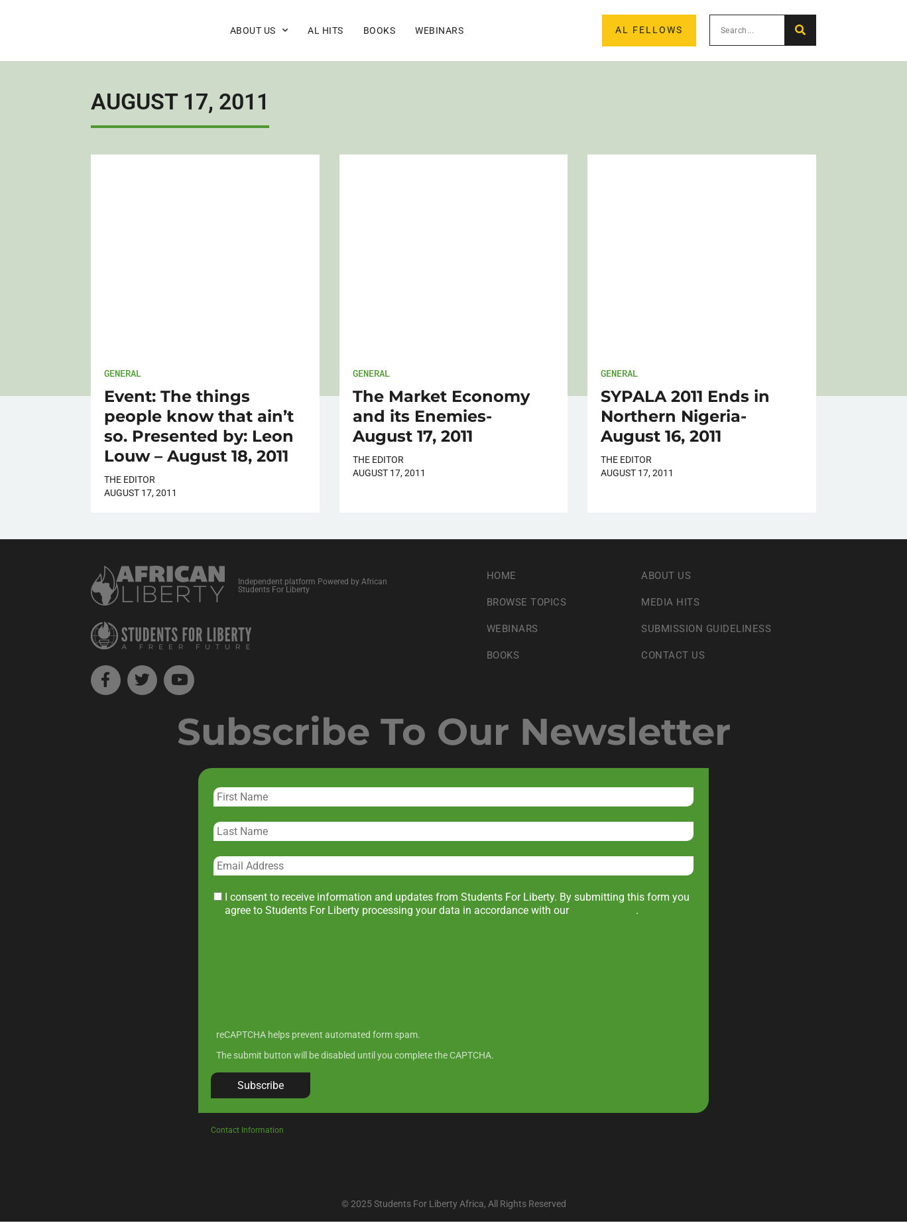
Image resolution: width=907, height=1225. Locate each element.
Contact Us (674, 655)
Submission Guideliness (709, 628)
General (122, 373)
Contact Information (247, 1132)
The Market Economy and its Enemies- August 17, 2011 (441, 416)
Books (379, 30)
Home (502, 575)
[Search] (800, 30)
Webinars (439, 30)
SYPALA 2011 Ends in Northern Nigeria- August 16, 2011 (685, 416)
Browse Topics (530, 602)
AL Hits (325, 30)
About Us (259, 30)
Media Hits (671, 602)
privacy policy (604, 913)
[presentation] (313, 984)
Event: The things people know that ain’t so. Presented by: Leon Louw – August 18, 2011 (199, 426)
